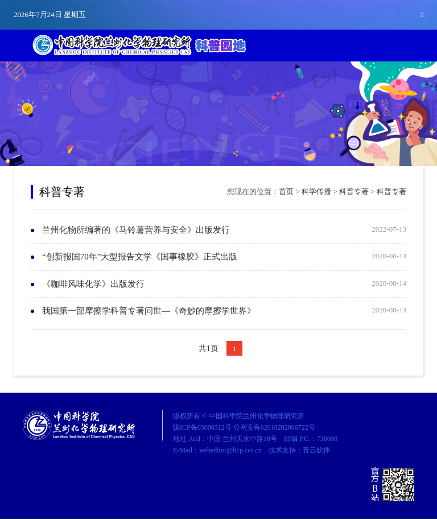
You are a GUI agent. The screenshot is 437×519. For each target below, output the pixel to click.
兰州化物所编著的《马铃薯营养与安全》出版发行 (136, 229)
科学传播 (316, 191)
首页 (286, 191)
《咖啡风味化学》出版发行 (93, 284)
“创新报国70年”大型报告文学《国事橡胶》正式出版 (139, 256)
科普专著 (354, 191)
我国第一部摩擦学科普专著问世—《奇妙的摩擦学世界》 (148, 310)
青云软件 (316, 450)
